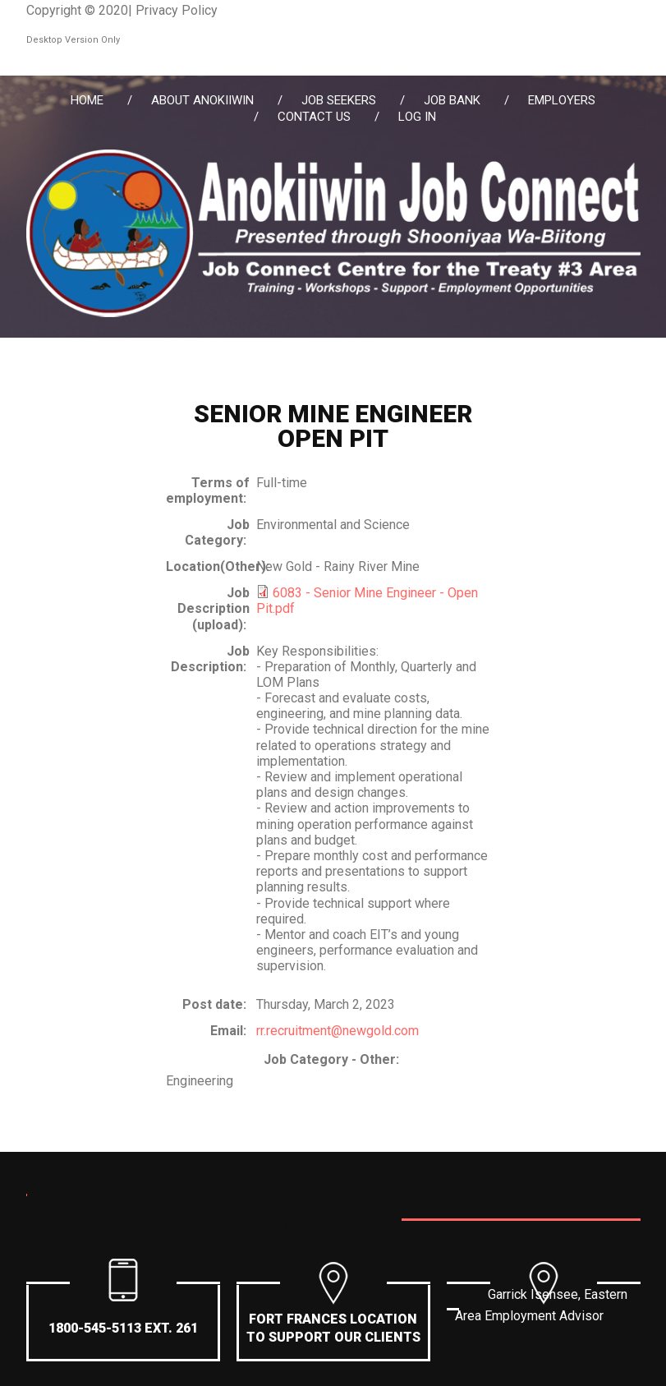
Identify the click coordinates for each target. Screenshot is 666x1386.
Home (87, 100)
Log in (417, 116)
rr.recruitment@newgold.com (337, 1030)
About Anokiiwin (202, 100)
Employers (561, 100)
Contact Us (314, 116)
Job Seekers (338, 100)
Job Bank (452, 100)
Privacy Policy (176, 10)
